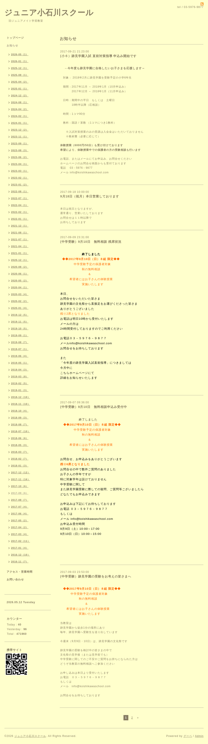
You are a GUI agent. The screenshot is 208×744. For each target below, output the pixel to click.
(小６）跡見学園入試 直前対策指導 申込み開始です (98, 56)
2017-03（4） (20, 534)
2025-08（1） (20, 75)
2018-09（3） (20, 417)
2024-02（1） (20, 116)
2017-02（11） (20, 541)
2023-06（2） (20, 157)
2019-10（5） (20, 328)
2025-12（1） (20, 68)
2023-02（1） (20, 177)
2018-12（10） (20, 397)
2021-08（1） (20, 232)
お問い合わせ (15, 579)
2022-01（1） (20, 219)
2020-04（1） (20, 287)
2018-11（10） (20, 404)
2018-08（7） (20, 424)
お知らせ (12, 45)
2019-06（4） (20, 356)
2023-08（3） (20, 150)
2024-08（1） (20, 102)
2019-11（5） (20, 321)
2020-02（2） (20, 301)
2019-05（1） (20, 362)
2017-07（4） (20, 506)
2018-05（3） (20, 445)
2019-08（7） (20, 342)
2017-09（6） (20, 493)
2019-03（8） (20, 376)
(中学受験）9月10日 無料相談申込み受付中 (93, 407)
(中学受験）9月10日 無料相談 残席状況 (92, 241)
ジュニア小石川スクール (49, 12)
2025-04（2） (20, 81)
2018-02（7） (20, 458)
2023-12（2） (20, 129)
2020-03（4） (20, 294)
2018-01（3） (20, 465)
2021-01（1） (20, 253)
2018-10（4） (20, 410)
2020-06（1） (20, 273)
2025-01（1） (20, 88)
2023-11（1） (20, 136)
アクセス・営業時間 (20, 571)
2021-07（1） (20, 239)
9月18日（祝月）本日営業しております (89, 196)
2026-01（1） (20, 61)
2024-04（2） (20, 109)
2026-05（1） (20, 54)
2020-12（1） (20, 260)
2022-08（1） (20, 191)
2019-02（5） (20, 383)
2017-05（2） (20, 520)
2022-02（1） (20, 212)
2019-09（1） (20, 335)
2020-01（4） (20, 308)
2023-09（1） (20, 143)
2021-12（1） (20, 225)
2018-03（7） (20, 452)
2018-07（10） (20, 431)
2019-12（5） (20, 315)
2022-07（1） (20, 198)
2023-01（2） (20, 184)
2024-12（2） (20, 95)
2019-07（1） (20, 349)
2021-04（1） (20, 246)
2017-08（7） (20, 500)
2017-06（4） (20, 513)
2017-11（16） (20, 479)
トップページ (15, 37)
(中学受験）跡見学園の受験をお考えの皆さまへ (95, 576)
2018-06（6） (20, 438)
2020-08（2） (20, 267)
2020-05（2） (20, 280)
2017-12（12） (20, 472)
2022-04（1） (20, 205)
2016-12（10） (20, 554)
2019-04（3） (20, 369)
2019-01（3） (20, 390)
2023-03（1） (20, 171)
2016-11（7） (20, 561)
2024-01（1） (20, 123)
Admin (199, 736)
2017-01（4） (20, 548)
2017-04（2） (20, 527)
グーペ (187, 736)
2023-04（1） (20, 164)
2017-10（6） (20, 486)
